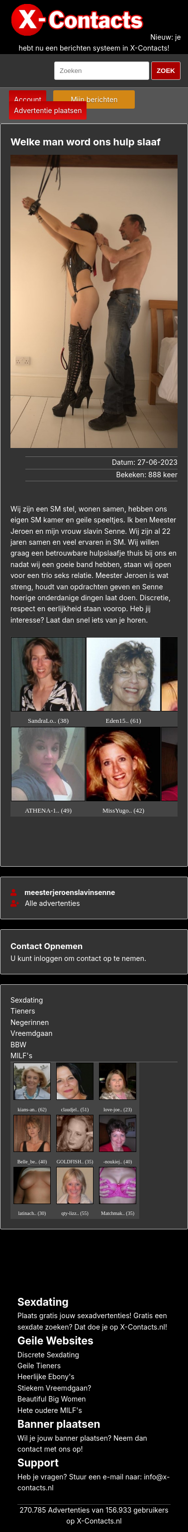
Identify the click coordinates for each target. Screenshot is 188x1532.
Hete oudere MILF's (49, 1410)
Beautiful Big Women (51, 1399)
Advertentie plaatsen (48, 110)
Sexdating (26, 1000)
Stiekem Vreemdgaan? (54, 1388)
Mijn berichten (94, 99)
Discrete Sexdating (48, 1354)
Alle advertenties (45, 903)
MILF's (21, 1055)
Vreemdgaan (31, 1033)
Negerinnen (29, 1022)
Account (27, 99)
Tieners (22, 1011)
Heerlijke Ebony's (46, 1376)
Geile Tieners (39, 1365)
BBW (18, 1044)
